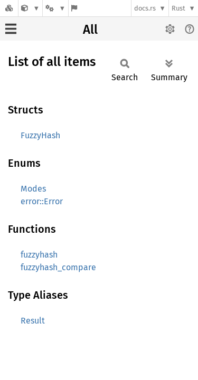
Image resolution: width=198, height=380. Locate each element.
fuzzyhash (39, 255)
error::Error (42, 201)
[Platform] (55, 8)
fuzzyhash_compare (58, 267)
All (90, 29)
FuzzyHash (40, 135)
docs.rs (145, 8)
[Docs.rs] (9, 8)
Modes (33, 189)
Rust (178, 8)
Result (33, 321)
